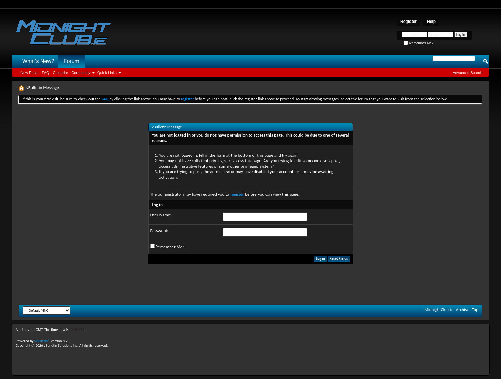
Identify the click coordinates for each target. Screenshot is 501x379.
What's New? (38, 61)
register (237, 194)
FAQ (46, 73)
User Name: (160, 214)
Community (81, 73)
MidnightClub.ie (439, 309)
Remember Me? (418, 43)
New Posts (29, 73)
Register (408, 21)
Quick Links (107, 73)
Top (475, 309)
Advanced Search (467, 73)
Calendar (60, 73)
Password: (159, 230)
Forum (71, 61)
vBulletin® (42, 341)
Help (431, 21)
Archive (462, 309)
